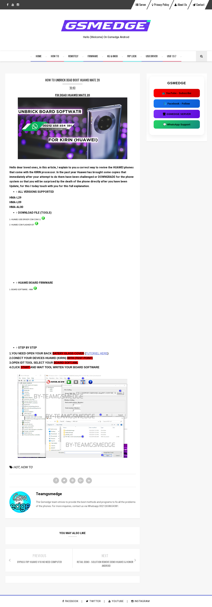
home (38, 56)
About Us (181, 5)
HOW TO (55, 56)
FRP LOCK (131, 56)
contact (198, 5)
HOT (16, 467)
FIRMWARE (93, 56)
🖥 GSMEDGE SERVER (177, 114)
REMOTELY (73, 56)
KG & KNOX (112, 56)
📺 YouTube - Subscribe (176, 93)
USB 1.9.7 (171, 56)
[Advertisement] (72, 255)
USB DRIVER (152, 56)
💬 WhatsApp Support (176, 124)
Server (141, 5)
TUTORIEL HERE (96, 353)
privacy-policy (160, 5)
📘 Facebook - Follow (176, 103)
